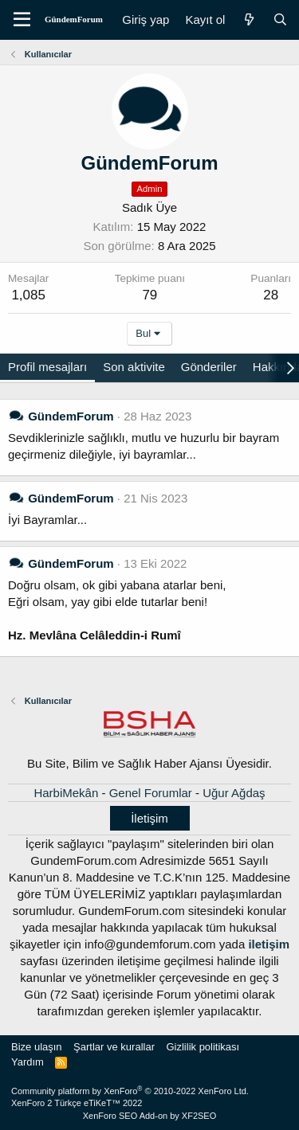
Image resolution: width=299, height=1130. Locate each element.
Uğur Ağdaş (234, 793)
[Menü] (22, 20)
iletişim (268, 944)
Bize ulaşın (36, 1047)
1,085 (28, 295)
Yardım (27, 1062)
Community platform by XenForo (130, 1091)
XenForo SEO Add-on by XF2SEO (150, 1115)
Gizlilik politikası (202, 1047)
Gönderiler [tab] (209, 366)
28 (270, 295)
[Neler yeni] (248, 19)
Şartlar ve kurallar (114, 1047)
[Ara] (280, 19)
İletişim (149, 818)
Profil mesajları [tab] (47, 366)
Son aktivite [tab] (134, 366)
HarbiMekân (65, 793)
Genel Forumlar (150, 793)
